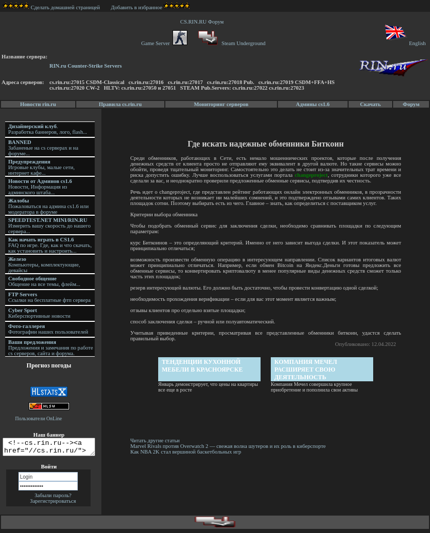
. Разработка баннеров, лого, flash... (47, 129)
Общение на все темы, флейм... (44, 281)
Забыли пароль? (52, 498)
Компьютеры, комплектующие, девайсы (44, 264)
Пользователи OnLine (38, 418)
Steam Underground (231, 43)
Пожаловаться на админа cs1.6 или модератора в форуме (48, 206)
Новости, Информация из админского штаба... (40, 186)
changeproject (311, 175)
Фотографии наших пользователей (48, 329)
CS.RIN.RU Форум (203, 22)
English (404, 43)
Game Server (164, 43)
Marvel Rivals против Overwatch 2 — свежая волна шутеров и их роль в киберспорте (230, 446)
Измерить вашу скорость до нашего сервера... (49, 225)
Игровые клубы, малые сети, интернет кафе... (41, 167)
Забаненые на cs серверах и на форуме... (43, 147)
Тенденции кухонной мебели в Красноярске (203, 365)
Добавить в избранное (136, 7)
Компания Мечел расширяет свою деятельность (306, 369)
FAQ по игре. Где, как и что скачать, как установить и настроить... (50, 245)
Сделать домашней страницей (51, 7)
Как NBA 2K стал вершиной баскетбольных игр (187, 452)
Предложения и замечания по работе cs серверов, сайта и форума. (50, 347)
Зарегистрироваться (53, 504)
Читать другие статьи (156, 440)
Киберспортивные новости (39, 313)
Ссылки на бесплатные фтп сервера (49, 297)
